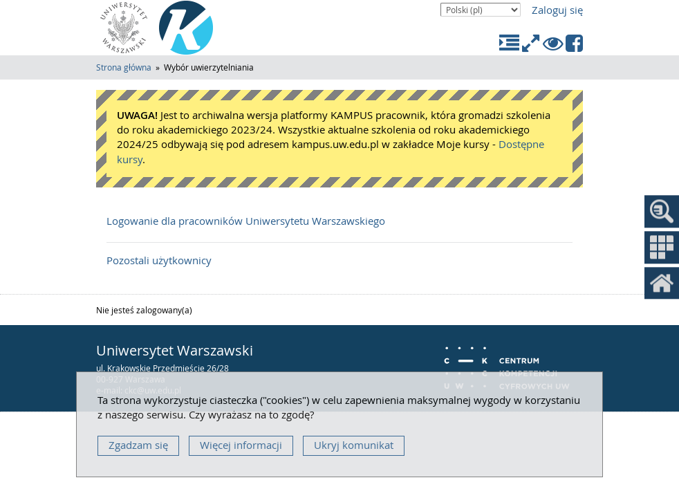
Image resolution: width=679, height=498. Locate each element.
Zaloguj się (557, 10)
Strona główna (123, 67)
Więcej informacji (241, 445)
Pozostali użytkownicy (159, 260)
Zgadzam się (138, 445)
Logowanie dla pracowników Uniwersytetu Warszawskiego (245, 221)
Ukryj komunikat (353, 445)
